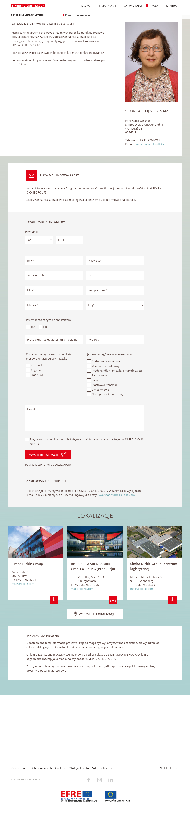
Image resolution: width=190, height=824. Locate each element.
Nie (45, 395)
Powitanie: (31, 300)
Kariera (169, 5)
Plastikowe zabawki (104, 454)
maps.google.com (23, 652)
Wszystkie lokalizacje (94, 682)
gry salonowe (100, 458)
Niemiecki (37, 434)
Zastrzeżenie (19, 768)
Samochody (99, 444)
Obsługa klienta (79, 768)
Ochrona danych (41, 768)
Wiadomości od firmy (105, 435)
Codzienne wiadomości (106, 430)
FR (171, 768)
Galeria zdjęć (82, 14)
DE (166, 768)
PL (177, 768)
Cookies (60, 768)
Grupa (83, 5)
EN (160, 768)
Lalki (95, 449)
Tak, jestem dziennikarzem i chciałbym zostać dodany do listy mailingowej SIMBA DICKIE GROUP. (86, 510)
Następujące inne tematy (107, 463)
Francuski (37, 443)
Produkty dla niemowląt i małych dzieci (117, 439)
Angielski (36, 439)
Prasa (152, 5)
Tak (33, 395)
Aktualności (131, 5)
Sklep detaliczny (102, 768)
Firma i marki (105, 5)
